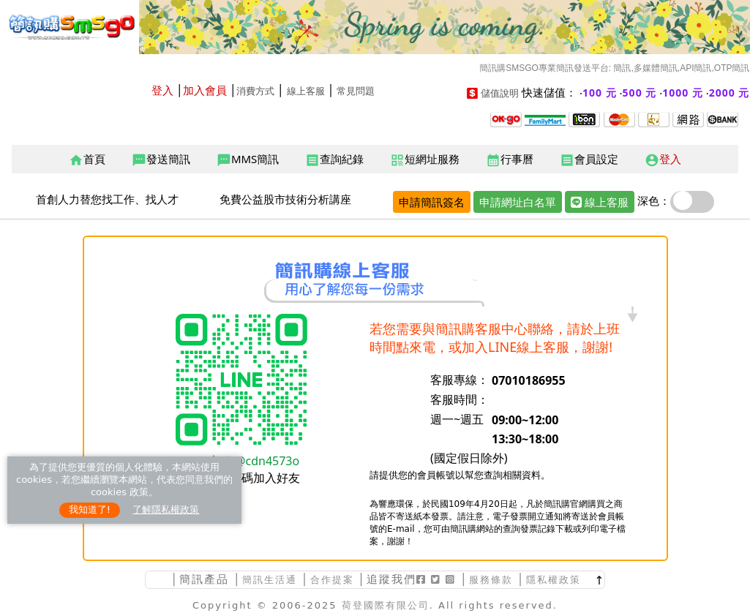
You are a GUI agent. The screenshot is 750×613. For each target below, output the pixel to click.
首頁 (87, 159)
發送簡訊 (161, 159)
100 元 (599, 92)
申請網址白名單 (517, 202)
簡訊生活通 (269, 579)
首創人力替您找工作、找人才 (107, 199)
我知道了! (89, 509)
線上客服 (306, 91)
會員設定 (589, 159)
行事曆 (509, 159)
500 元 (640, 92)
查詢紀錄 (334, 159)
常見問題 (356, 91)
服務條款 (491, 579)
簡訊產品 (204, 579)
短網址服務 (425, 159)
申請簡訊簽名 (432, 202)
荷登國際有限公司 (386, 605)
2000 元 (729, 92)
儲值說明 (500, 93)
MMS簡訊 (248, 159)
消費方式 (255, 91)
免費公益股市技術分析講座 (285, 199)
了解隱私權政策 (165, 509)
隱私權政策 (553, 579)
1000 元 (682, 92)
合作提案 (332, 579)
